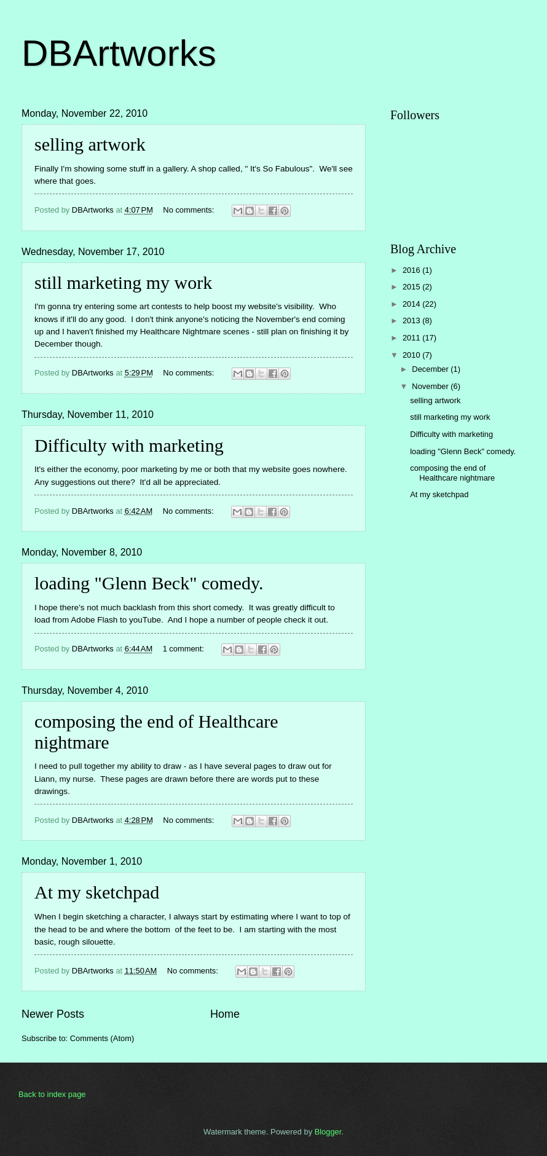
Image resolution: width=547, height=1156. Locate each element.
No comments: (189, 209)
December (431, 369)
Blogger (328, 1131)
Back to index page (52, 1094)
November (431, 386)
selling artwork (90, 144)
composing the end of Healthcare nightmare (452, 472)
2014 (412, 304)
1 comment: (185, 648)
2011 (412, 337)
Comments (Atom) (102, 1038)
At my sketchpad (96, 892)
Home (225, 1014)
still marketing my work (123, 282)
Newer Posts (53, 1014)
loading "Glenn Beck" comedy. (148, 583)
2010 (412, 355)
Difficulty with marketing (129, 445)
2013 (412, 320)
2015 (412, 286)
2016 (412, 270)
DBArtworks (119, 53)
